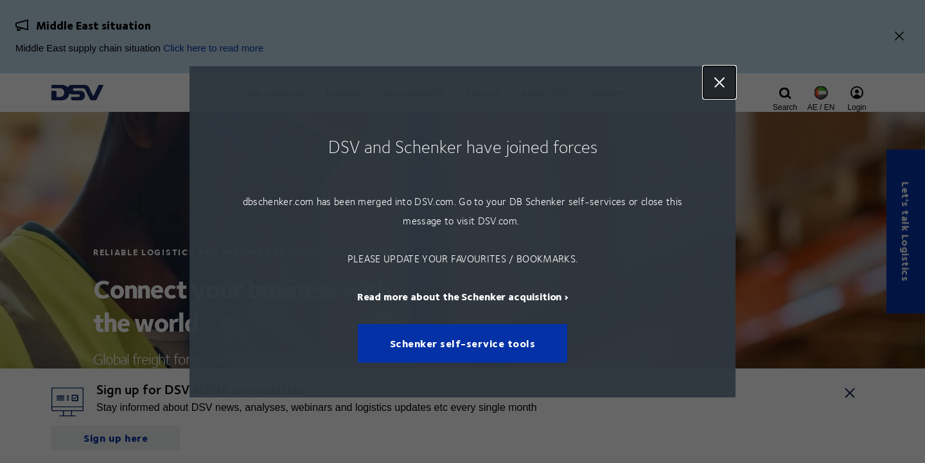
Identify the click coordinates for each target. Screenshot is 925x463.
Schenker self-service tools (463, 343)
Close (719, 82)
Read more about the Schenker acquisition (459, 295)
